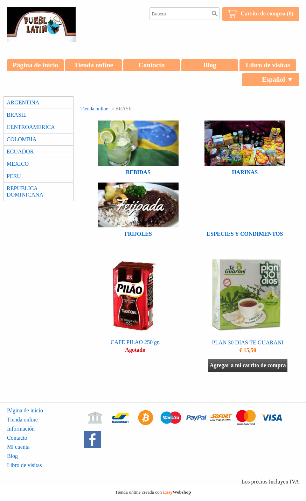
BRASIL (17, 115)
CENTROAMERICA (31, 127)
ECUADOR (20, 152)
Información (21, 429)
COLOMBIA (21, 139)
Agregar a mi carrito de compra (248, 365)
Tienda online (93, 65)
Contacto (152, 65)
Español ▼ (277, 79)
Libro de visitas (268, 65)
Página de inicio (35, 65)
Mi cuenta (18, 447)
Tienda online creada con (153, 492)
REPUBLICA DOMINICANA (25, 191)
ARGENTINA (23, 102)
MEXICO (18, 164)
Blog (209, 65)
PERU (14, 176)
